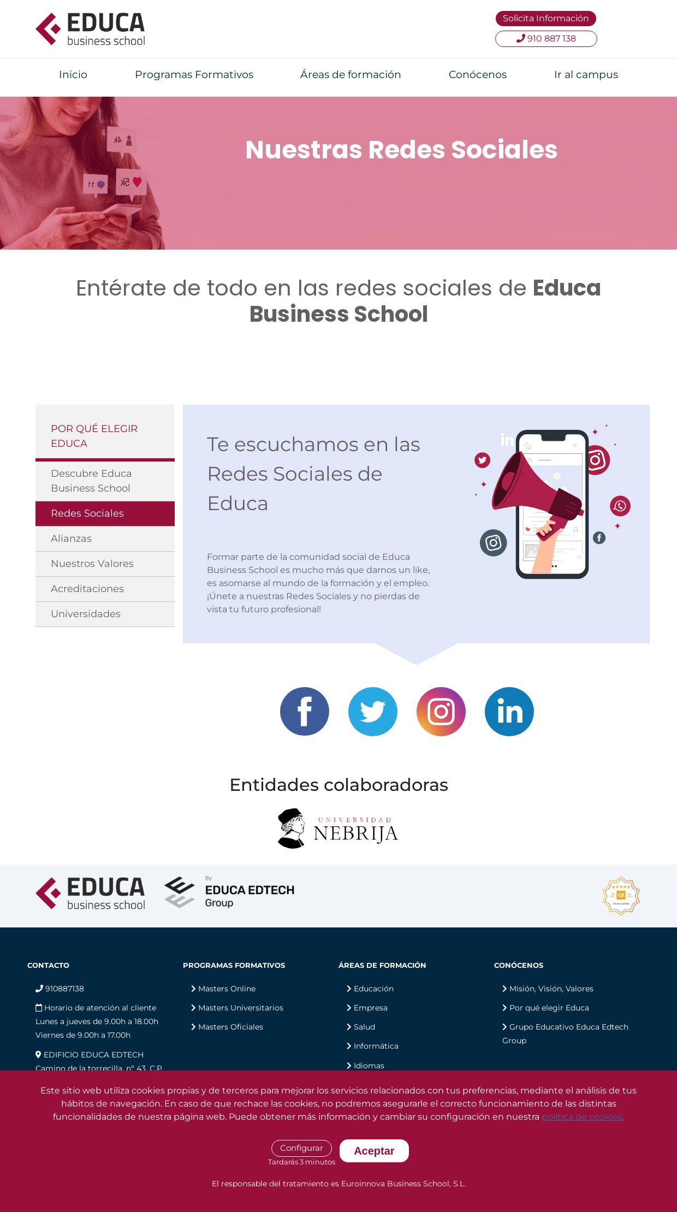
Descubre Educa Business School (91, 481)
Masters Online (227, 989)
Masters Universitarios (240, 1008)
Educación (374, 989)
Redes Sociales (87, 513)
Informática (376, 1046)
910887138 (59, 989)
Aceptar (374, 1151)
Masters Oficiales (230, 1027)
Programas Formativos (194, 74)
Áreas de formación (350, 74)
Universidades (86, 614)
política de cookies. (583, 1117)
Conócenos (478, 74)
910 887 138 (546, 38)
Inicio (73, 74)
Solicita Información (546, 18)
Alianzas (71, 539)
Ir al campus (586, 74)
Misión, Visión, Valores (551, 989)
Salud (364, 1027)
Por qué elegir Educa (549, 1008)
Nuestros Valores (92, 564)
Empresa (371, 1008)
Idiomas (369, 1066)
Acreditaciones (87, 589)
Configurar (301, 1148)
